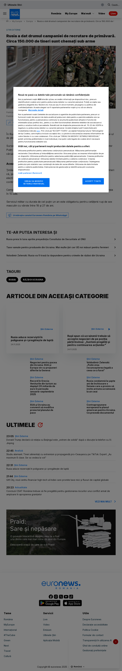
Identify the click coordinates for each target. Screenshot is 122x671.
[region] (61, 139)
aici (38, 131)
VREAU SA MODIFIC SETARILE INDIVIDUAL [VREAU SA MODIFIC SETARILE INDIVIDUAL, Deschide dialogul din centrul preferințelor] (33, 182)
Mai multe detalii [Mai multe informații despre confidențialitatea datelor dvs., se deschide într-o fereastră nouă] (35, 110)
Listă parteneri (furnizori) (30, 173)
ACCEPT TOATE (93, 181)
